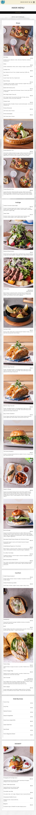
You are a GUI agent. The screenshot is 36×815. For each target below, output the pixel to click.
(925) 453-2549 (23, 2)
